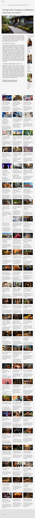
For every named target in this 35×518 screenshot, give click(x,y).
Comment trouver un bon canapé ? (6, 257)
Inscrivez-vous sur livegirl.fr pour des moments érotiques (6, 224)
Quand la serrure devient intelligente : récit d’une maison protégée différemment (29, 68)
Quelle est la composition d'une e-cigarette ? (6, 371)
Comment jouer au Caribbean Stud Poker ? (17, 452)
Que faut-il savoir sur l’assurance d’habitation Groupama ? (27, 241)
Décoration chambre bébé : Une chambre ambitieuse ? (27, 469)
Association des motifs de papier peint (27, 352)
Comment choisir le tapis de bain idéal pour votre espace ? (27, 120)
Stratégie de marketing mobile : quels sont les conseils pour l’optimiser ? (7, 453)
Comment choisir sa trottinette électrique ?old (17, 436)
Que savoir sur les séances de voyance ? (17, 338)
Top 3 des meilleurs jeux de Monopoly (28, 435)
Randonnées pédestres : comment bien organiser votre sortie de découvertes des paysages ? (17, 354)
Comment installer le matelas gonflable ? (6, 484)
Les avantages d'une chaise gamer (6, 469)
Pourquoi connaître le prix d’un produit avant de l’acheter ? (27, 322)
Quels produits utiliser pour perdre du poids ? (27, 500)
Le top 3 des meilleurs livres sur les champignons (27, 419)
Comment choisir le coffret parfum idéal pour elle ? (6, 138)
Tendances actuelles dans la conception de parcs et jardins (27, 138)
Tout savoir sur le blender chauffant (16, 469)
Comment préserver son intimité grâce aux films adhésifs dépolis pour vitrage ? (17, 224)
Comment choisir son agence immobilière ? (27, 452)
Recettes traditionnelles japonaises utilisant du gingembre (17, 207)
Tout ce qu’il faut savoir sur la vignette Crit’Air (17, 403)
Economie (2, 511)
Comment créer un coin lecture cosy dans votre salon (27, 154)
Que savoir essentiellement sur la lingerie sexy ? (6, 306)
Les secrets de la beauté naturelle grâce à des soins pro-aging (29, 86)
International (7, 511)
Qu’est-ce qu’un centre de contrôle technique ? (27, 370)
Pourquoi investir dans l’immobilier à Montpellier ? (6, 241)
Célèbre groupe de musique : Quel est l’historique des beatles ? (17, 322)
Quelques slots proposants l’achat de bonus (6, 419)
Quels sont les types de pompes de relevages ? (27, 272)
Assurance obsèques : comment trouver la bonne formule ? (17, 273)
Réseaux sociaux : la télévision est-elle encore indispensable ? (6, 273)
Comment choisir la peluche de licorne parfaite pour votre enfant (6, 290)
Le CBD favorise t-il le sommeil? (6, 338)
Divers (20, 511)
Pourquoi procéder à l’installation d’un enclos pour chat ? (28, 306)
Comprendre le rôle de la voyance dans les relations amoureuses (27, 290)
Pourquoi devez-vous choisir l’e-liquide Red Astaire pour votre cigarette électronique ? (17, 241)
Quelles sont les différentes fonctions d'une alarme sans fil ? (6, 500)
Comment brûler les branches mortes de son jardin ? (28, 257)
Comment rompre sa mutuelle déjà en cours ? (17, 257)
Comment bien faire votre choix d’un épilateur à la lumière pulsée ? (6, 387)
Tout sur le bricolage (17, 483)
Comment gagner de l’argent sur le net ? (17, 386)
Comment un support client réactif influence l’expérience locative (29, 50)
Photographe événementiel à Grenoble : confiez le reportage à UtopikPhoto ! (6, 172)
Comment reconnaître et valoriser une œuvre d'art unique (17, 154)
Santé (11, 511)
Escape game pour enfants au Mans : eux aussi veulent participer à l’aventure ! (6, 155)
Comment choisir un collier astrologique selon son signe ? (6, 103)
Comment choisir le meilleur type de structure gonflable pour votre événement (28, 191)
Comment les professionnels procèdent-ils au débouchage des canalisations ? (5, 121)
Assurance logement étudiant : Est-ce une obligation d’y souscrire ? (27, 207)
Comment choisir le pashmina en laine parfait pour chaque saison (6, 207)
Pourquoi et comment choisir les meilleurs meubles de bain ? (17, 290)
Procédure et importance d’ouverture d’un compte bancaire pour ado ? (6, 436)
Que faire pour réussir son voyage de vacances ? (6, 403)
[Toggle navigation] (3, 1)
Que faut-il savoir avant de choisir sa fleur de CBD (27, 387)
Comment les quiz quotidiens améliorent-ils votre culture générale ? (17, 103)
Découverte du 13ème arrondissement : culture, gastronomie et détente (17, 191)
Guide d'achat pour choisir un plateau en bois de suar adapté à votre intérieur (6, 191)
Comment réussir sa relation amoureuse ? (17, 500)
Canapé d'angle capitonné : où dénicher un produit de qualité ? (17, 171)
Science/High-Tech (15, 511)
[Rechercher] (16, 515)
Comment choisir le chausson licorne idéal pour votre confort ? (27, 103)
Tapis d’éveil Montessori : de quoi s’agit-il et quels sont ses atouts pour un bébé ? (17, 419)
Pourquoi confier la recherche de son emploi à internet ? (27, 403)
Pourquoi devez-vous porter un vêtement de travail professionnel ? (17, 306)
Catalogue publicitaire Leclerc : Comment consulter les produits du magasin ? (6, 322)
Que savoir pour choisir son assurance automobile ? (27, 485)
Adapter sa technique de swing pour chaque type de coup (17, 138)
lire (2, 61)
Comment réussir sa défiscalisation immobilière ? (27, 339)
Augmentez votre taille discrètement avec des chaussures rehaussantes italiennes (28, 171)
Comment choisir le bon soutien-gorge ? (17, 370)
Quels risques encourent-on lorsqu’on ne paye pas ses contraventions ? (27, 224)
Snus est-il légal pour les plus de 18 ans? (7, 352)
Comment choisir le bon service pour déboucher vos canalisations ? (17, 120)
